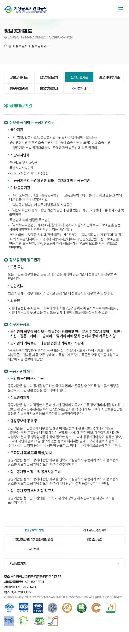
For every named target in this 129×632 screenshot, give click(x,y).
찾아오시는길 (94, 539)
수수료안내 (79, 89)
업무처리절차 (49, 77)
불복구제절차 (49, 89)
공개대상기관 (79, 77)
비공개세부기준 (109, 77)
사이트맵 (34, 549)
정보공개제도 (19, 77)
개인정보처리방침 (34, 530)
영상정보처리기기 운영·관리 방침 (34, 539)
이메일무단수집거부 (94, 530)
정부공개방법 (19, 89)
